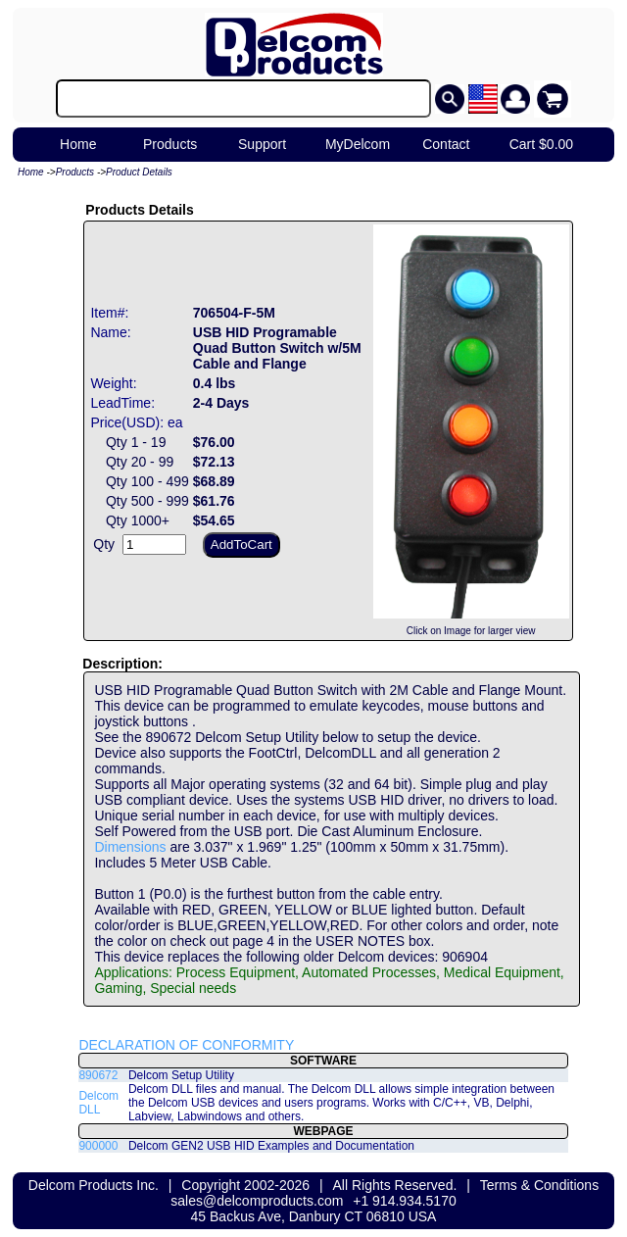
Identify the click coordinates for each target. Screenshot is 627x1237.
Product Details (139, 172)
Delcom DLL (98, 1102)
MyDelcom (357, 144)
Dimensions (130, 847)
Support (262, 144)
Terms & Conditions (539, 1185)
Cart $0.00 (541, 144)
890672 (98, 1075)
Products (170, 144)
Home (78, 144)
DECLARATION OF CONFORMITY (186, 1045)
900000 (98, 1146)
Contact (445, 144)
